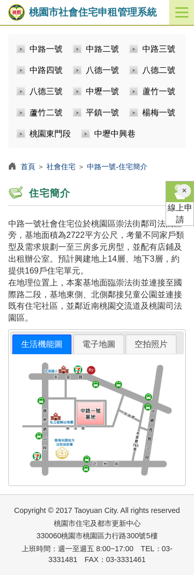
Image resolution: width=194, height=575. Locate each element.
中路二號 (102, 48)
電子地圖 (98, 344)
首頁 (28, 166)
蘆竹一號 (158, 91)
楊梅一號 (158, 112)
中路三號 (158, 48)
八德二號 (158, 70)
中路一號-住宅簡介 (117, 166)
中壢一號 (102, 91)
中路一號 (46, 48)
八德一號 (102, 70)
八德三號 (46, 91)
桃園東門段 (50, 133)
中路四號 (46, 70)
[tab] (41, 345)
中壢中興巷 (115, 133)
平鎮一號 (102, 112)
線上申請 (179, 202)
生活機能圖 (42, 344)
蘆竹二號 (46, 112)
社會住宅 (61, 166)
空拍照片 (151, 344)
